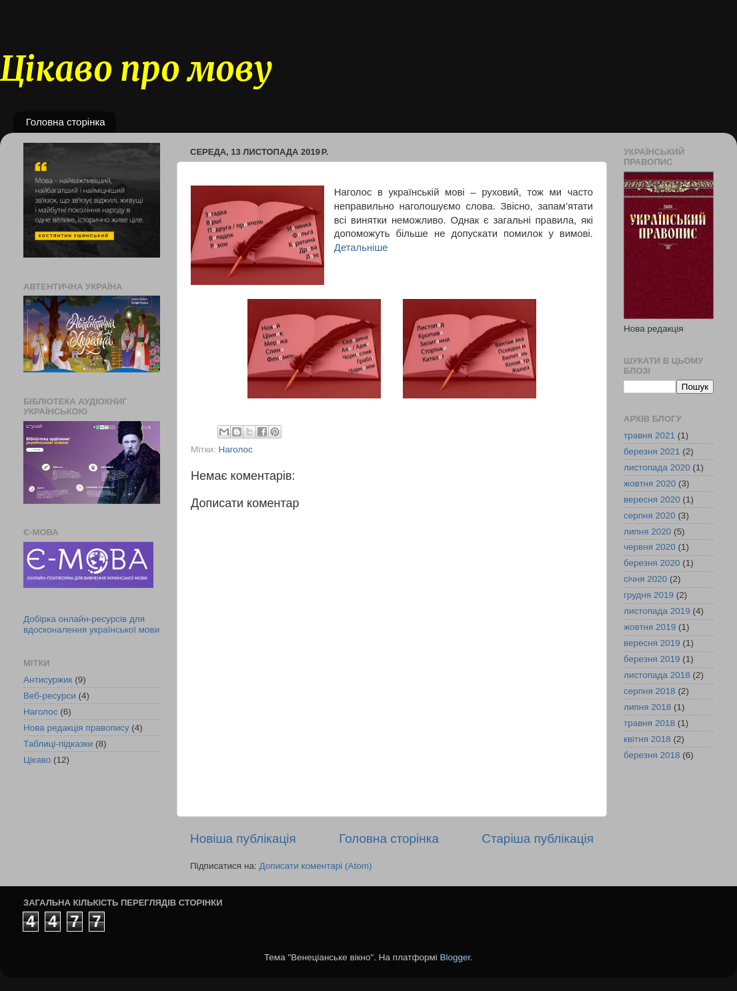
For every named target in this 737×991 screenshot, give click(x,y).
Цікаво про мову (136, 69)
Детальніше (361, 247)
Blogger (455, 957)
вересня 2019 (652, 643)
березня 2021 (652, 451)
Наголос (235, 449)
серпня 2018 (650, 691)
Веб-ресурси (49, 696)
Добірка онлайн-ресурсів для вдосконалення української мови (91, 624)
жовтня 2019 (650, 627)
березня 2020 (652, 563)
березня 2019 (652, 659)
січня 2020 (645, 579)
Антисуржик (48, 680)
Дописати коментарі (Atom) (315, 866)
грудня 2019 (649, 595)
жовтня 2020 (650, 483)
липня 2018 (647, 707)
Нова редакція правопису (76, 728)
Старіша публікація (538, 839)
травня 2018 (649, 723)
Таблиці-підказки (58, 744)
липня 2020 (647, 532)
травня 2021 (649, 435)
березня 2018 (652, 755)
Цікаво (37, 760)
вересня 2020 (652, 499)
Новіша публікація (243, 839)
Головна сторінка (65, 121)
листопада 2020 (657, 467)
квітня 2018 (647, 739)
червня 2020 (650, 547)
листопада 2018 (657, 675)
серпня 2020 (650, 516)
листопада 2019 (657, 611)
